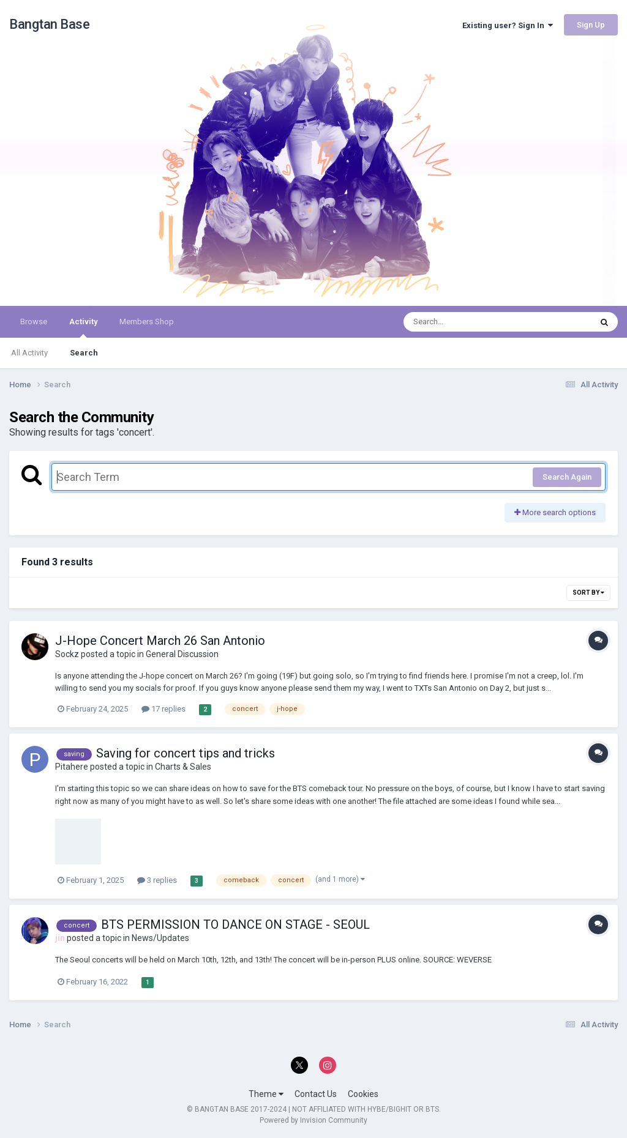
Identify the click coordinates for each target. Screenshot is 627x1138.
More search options (555, 512)
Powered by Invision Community (313, 1120)
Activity (83, 327)
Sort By (588, 592)
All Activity (29, 352)
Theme (266, 1094)
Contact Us (316, 1094)
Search (84, 352)
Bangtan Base (49, 24)
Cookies (363, 1094)
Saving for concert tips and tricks (185, 753)
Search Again (567, 477)
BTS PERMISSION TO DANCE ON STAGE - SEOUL (235, 924)
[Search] (466, 322)
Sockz (67, 654)
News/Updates (160, 938)
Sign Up (591, 24)
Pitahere (71, 767)
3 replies (157, 880)
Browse (33, 321)
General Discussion (182, 654)
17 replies (163, 708)
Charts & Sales (183, 767)
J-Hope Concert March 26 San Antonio (160, 640)
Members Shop (146, 321)
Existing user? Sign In (507, 25)
